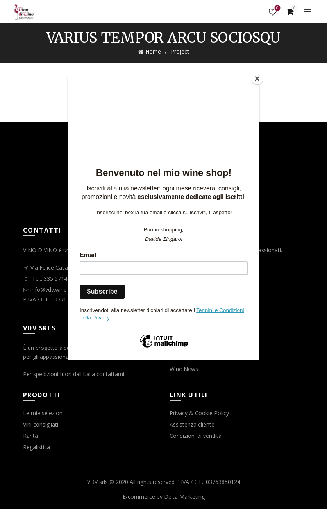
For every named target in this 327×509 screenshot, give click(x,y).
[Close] (257, 78)
